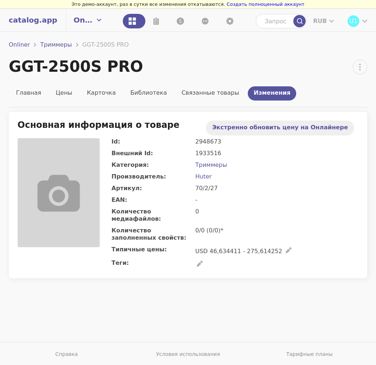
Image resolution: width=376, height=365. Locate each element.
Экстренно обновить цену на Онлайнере (280, 127)
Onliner (19, 44)
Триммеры (56, 44)
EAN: (119, 199)
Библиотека (148, 92)
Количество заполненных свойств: (148, 234)
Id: (115, 141)
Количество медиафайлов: (136, 215)
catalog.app (33, 20)
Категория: (130, 164)
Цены (64, 92)
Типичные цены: (139, 249)
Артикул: (126, 188)
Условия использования (188, 354)
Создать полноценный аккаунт (266, 4)
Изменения (272, 92)
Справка (66, 354)
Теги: (120, 262)
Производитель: (138, 176)
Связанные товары (210, 92)
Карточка (101, 92)
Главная (28, 92)
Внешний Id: (132, 153)
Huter (203, 176)
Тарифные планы (309, 354)
